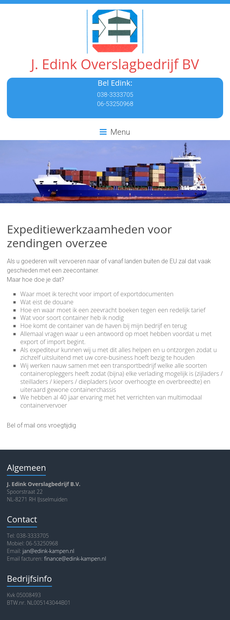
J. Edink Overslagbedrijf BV (115, 64)
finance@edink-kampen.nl (75, 558)
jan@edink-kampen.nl (49, 551)
